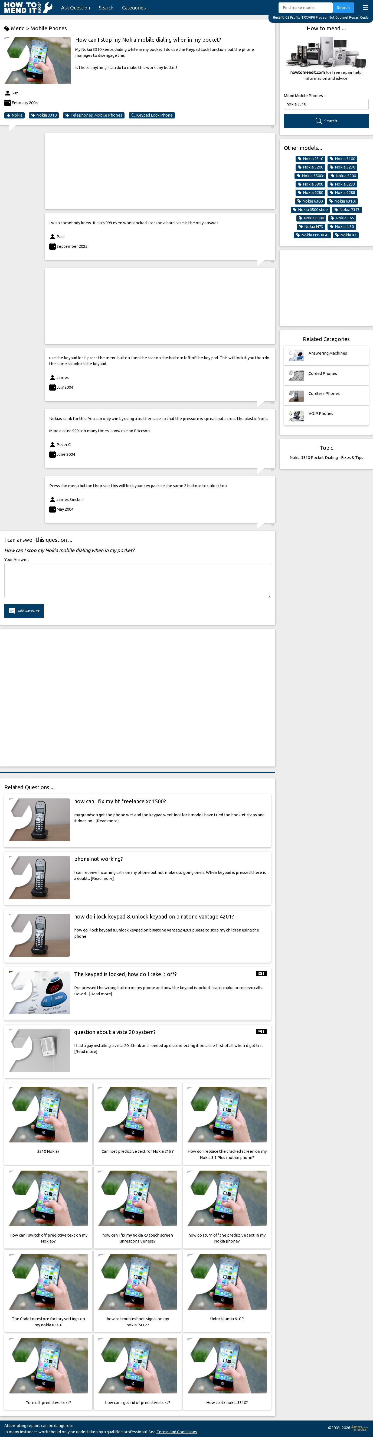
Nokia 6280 (310, 192)
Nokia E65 (342, 218)
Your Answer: (16, 559)
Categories (134, 7)
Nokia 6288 (342, 192)
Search (106, 7)
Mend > (17, 28)
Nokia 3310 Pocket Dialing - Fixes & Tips (326, 457)
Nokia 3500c (310, 175)
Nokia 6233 (342, 184)
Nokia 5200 (343, 175)
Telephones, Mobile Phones (93, 115)
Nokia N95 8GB (312, 235)
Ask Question (75, 7)
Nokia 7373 (347, 209)
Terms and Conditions (176, 1431)
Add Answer (24, 611)
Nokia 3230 (342, 167)
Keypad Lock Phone (152, 115)
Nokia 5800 (310, 184)
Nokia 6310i (342, 201)
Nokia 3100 (342, 158)
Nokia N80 (342, 226)
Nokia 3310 (44, 115)
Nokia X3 (345, 235)
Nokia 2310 (310, 158)
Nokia (14, 115)
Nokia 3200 (310, 167)
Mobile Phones (49, 28)
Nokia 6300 (310, 201)
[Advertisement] (160, 171)
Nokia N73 (311, 226)
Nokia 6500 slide (310, 209)
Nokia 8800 (311, 218)
